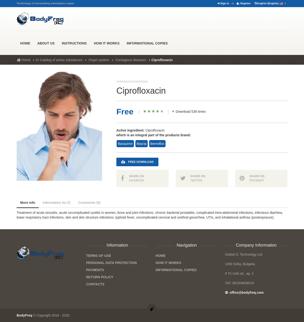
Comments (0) (89, 203)
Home (25, 43)
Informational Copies (147, 43)
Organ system (99, 60)
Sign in (223, 3)
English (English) (270, 3)
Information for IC (57, 203)
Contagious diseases (130, 60)
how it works (106, 43)
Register (244, 3)
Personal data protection (111, 263)
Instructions (74, 43)
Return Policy (99, 277)
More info (27, 203)
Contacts (95, 284)
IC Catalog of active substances (59, 60)
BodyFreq (24, 315)
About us (46, 43)
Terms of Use (98, 256)
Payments (95, 270)
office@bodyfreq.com (244, 292)
